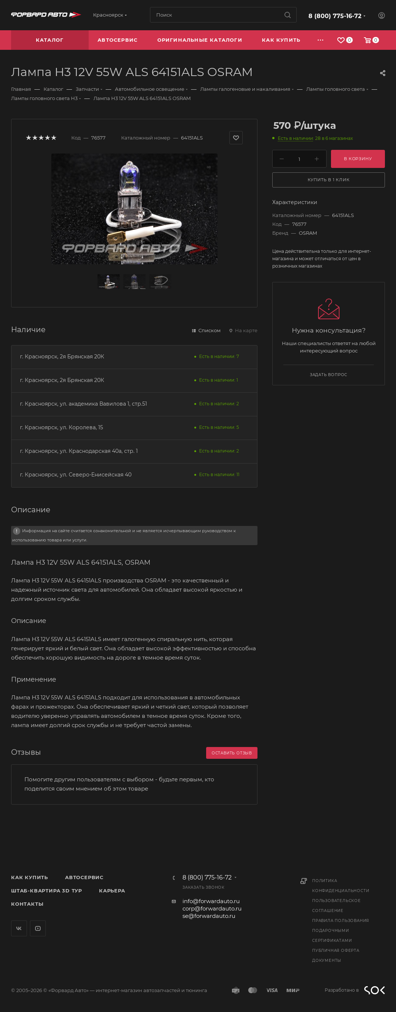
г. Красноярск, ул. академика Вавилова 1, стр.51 (83, 403)
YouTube (38, 928)
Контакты (27, 904)
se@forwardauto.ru (208, 915)
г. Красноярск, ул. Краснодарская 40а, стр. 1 (79, 451)
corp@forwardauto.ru (212, 908)
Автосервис (84, 877)
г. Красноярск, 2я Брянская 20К (62, 356)
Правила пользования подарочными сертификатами (340, 930)
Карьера (112, 891)
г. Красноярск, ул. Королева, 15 (61, 427)
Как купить (29, 877)
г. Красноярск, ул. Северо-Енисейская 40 (76, 474)
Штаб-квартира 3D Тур (46, 891)
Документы (326, 960)
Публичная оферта (335, 950)
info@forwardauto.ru (211, 901)
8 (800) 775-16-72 (334, 16)
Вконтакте (19, 928)
